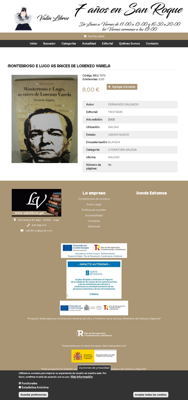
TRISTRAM (115, 112)
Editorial (107, 43)
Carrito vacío (94, 36)
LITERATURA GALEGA (122, 149)
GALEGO (114, 157)
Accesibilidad (94, 215)
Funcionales (29, 383)
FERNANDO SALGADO (123, 104)
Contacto (152, 43)
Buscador (49, 43)
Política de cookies (94, 210)
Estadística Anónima (35, 387)
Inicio (33, 43)
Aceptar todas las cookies (151, 394)
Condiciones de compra (94, 199)
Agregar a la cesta (121, 87)
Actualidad (89, 43)
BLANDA (114, 142)
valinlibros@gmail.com (39, 230)
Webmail (94, 226)
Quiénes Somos (129, 43)
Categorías (69, 43)
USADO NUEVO (118, 134)
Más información (81, 376)
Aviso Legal (93, 204)
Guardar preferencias (33, 394)
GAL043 (113, 127)
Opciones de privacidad (94, 367)
